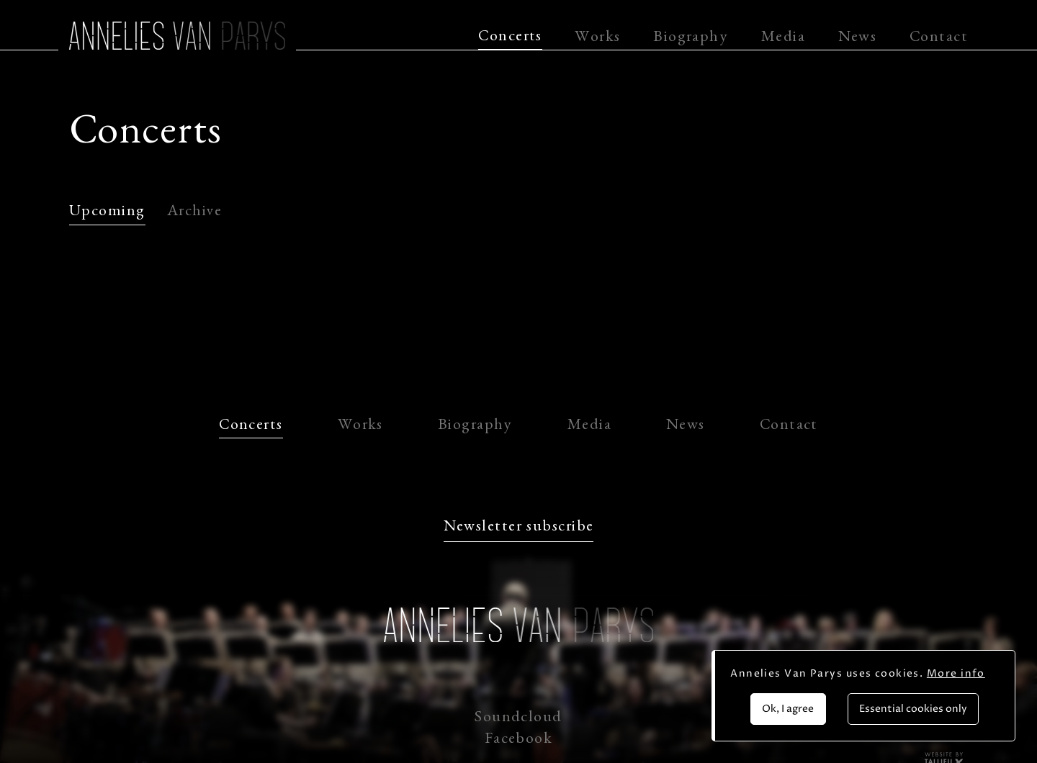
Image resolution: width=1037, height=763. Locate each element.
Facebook (519, 741)
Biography (690, 39)
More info (956, 673)
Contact (939, 39)
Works (597, 39)
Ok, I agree (788, 708)
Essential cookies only (913, 708)
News (857, 39)
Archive (194, 213)
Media (783, 39)
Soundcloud (518, 719)
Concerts (510, 38)
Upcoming (107, 213)
